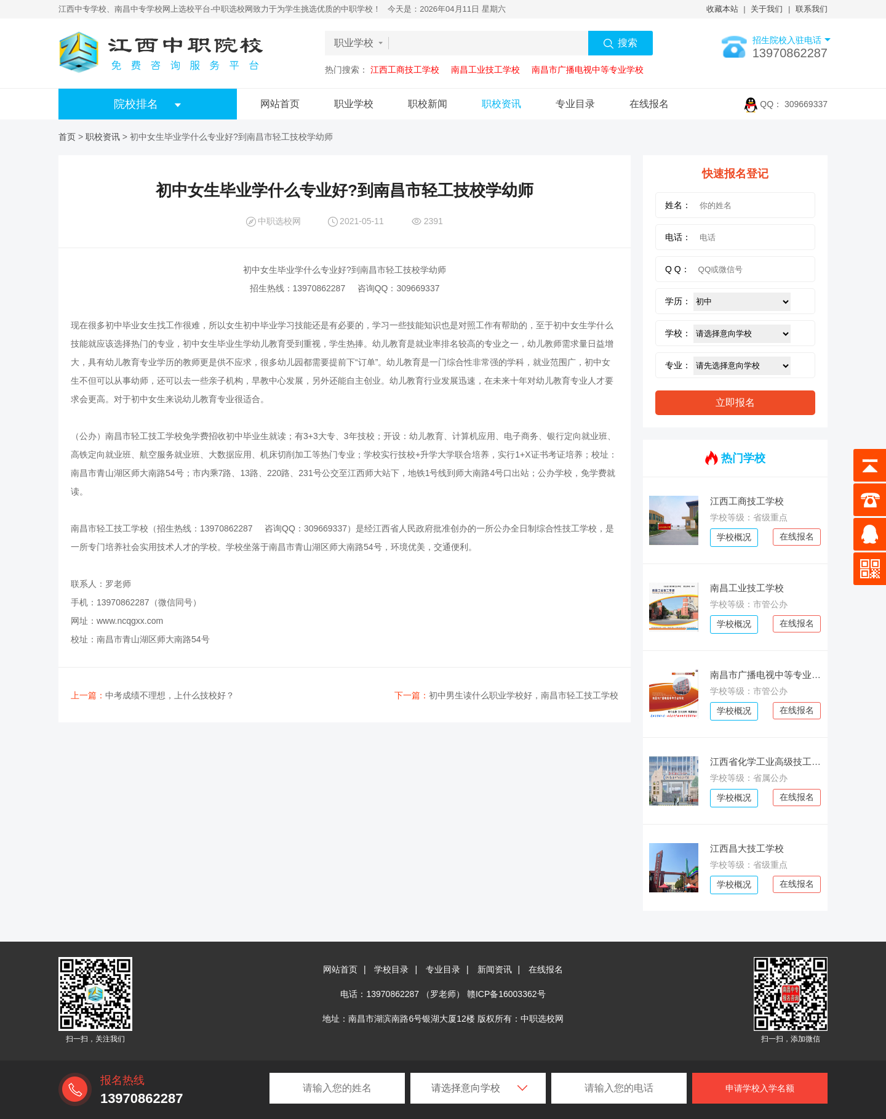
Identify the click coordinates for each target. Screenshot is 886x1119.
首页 (67, 137)
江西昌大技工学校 (747, 848)
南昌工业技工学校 (485, 70)
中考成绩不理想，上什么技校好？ (152, 695)
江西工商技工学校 (404, 70)
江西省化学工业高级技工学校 (765, 761)
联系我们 (812, 9)
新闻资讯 (494, 969)
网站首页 (280, 104)
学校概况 (734, 537)
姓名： (678, 205)
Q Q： (677, 269)
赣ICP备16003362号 (506, 994)
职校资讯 (501, 104)
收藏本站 (722, 9)
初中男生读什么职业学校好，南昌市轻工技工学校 (506, 695)
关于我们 (767, 9)
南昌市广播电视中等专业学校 (588, 70)
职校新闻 (427, 104)
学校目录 (391, 969)
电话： (678, 237)
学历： (678, 301)
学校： (678, 333)
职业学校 (353, 104)
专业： (678, 365)
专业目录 (575, 104)
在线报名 (649, 104)
